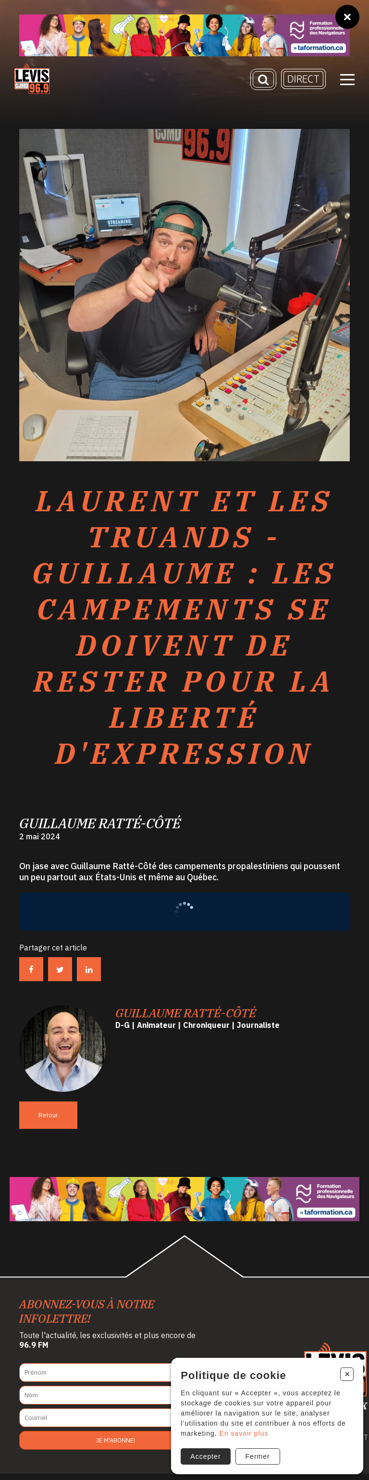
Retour (48, 1121)
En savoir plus (242, 1432)
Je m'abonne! (115, 1446)
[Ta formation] (184, 35)
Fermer (256, 1455)
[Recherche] (263, 83)
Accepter (204, 1455)
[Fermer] (347, 17)
